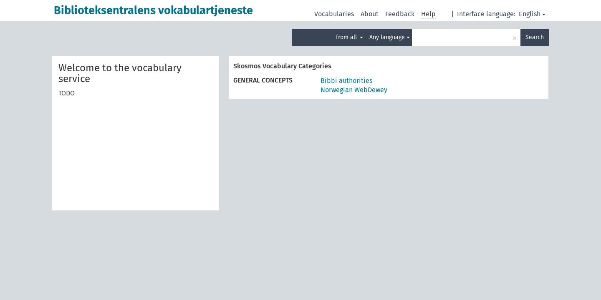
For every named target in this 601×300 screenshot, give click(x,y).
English (532, 14)
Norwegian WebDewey (354, 90)
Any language (389, 37)
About (370, 14)
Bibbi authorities (346, 81)
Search (534, 37)
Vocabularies (334, 14)
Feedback (399, 14)
